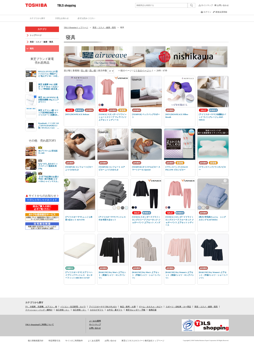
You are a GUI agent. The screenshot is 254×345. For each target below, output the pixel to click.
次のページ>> (144, 70)
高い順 (92, 70)
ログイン (207, 12)
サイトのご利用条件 (74, 340)
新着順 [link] (76, 70)
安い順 (84, 70)
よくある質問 (95, 321)
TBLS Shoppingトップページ (76, 27)
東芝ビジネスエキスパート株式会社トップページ (142, 340)
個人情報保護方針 (35, 340)
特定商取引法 (54, 340)
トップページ (35, 35)
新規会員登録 (221, 12)
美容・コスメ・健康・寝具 (104, 27)
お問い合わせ (223, 5)
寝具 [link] (122, 27)
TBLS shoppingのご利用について (39, 324)
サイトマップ (207, 5)
